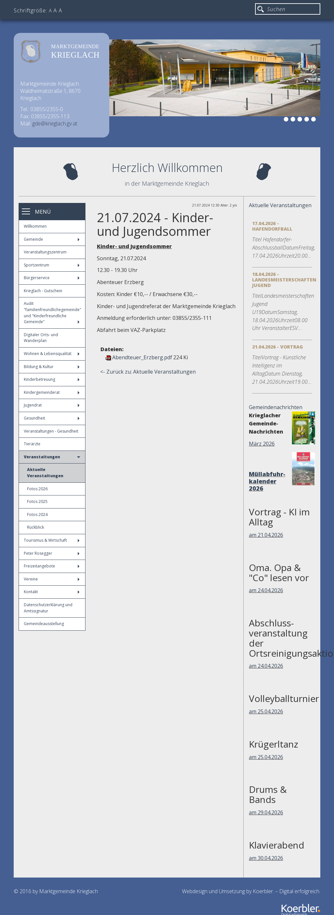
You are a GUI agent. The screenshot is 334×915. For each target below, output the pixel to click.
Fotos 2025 (37, 501)
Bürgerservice (52, 277)
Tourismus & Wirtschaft (52, 540)
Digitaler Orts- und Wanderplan (41, 338)
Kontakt (52, 591)
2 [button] (287, 120)
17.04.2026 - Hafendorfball (272, 226)
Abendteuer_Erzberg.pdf (142, 357)
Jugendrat (52, 405)
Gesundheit (52, 418)
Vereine (52, 579)
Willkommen (35, 226)
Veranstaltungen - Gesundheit (51, 431)
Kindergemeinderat (52, 392)
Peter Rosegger (52, 553)
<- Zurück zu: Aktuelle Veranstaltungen (148, 371)
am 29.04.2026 (266, 812)
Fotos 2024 (37, 514)
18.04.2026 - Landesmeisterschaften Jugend (284, 279)
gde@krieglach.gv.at (54, 123)
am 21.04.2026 (266, 534)
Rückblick (35, 527)
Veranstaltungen (52, 457)
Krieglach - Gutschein (43, 290)
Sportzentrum (52, 265)
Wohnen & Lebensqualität (52, 353)
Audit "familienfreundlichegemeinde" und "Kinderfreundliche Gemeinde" (52, 312)
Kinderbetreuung (52, 379)
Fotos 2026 (37, 489)
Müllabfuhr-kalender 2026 (267, 481)
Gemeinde (52, 239)
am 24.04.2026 (266, 590)
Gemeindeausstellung (44, 623)
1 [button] (280, 120)
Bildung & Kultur (52, 366)
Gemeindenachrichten (275, 407)
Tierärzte (32, 444)
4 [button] (300, 120)
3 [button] (294, 120)
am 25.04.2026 (266, 711)
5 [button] (307, 120)
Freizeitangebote (52, 566)
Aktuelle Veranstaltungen (45, 473)
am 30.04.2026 (266, 858)
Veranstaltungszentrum (45, 252)
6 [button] (314, 120)
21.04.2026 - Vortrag (277, 347)
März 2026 (262, 443)
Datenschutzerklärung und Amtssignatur (48, 608)
